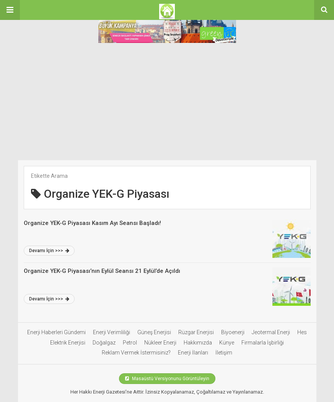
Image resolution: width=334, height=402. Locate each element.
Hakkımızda (198, 343)
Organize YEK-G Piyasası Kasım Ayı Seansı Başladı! (92, 223)
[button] (10, 10)
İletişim (223, 352)
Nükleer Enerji (160, 343)
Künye (226, 343)
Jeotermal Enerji (271, 332)
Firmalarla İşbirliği (262, 343)
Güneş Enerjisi (154, 332)
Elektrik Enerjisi (67, 343)
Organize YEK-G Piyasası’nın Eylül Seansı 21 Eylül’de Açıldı (103, 270)
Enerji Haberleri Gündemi (56, 332)
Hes (302, 332)
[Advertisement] (167, 102)
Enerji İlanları (193, 352)
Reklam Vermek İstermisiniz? (136, 352)
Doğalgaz (104, 343)
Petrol (130, 343)
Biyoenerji (232, 332)
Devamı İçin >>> (49, 250)
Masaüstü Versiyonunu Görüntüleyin (167, 378)
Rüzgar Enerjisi (196, 332)
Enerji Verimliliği (111, 332)
